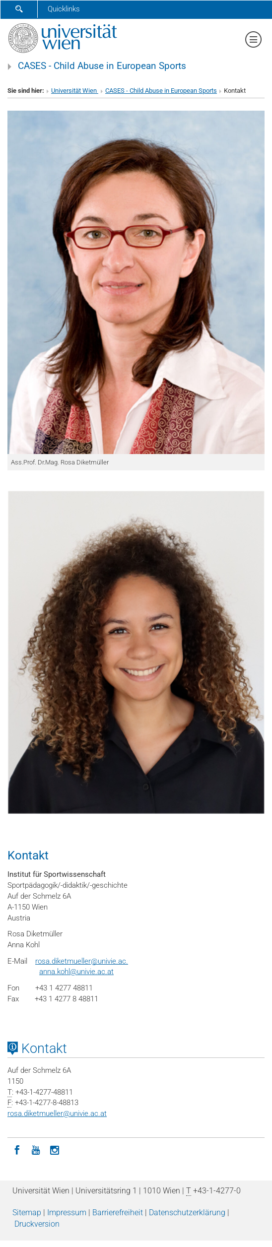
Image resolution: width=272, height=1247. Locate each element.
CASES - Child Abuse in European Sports (102, 66)
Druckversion (37, 1224)
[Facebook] (16, 1149)
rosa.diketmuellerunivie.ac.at (57, 1113)
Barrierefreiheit (117, 1212)
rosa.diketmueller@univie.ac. (81, 961)
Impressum (66, 1212)
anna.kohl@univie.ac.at (76, 971)
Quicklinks (64, 8)
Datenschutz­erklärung (187, 1212)
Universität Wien (74, 90)
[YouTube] (35, 1149)
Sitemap (26, 1212)
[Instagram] (54, 1149)
